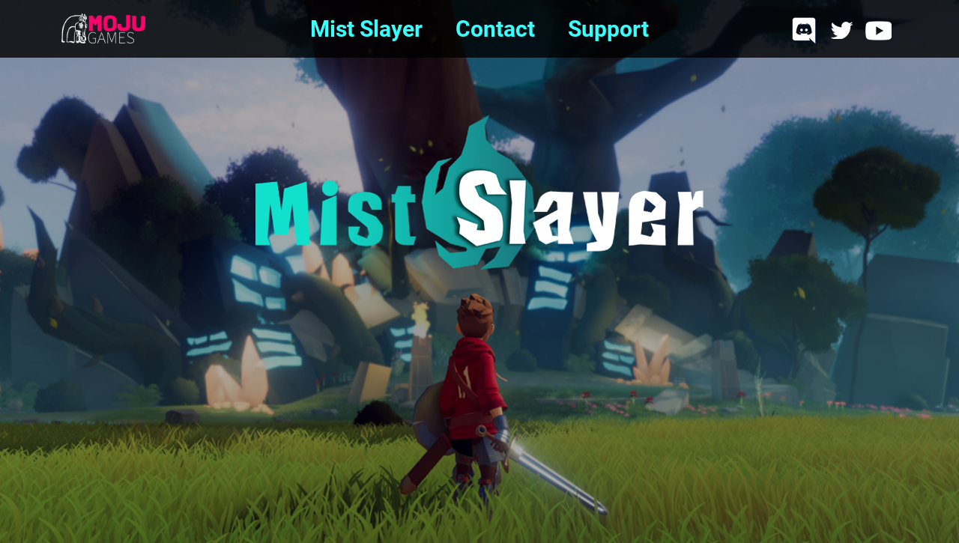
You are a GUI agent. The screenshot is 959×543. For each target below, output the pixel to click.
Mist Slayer (366, 29)
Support (598, 29)
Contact (485, 29)
